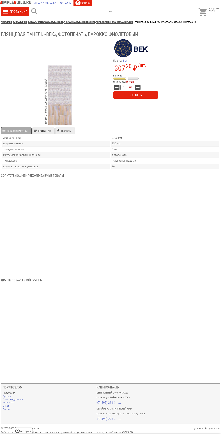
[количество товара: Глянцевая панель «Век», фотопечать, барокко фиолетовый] (124, 87)
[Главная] (16, 3)
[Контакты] (65, 3)
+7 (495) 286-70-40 (108, 402)
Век (125, 60)
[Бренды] (7, 396)
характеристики (17, 130)
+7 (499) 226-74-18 (108, 419)
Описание (44, 130)
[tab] (16, 130)
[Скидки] (82, 3)
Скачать (66, 130)
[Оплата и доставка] (44, 3)
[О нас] (6, 405)
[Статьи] (6, 409)
